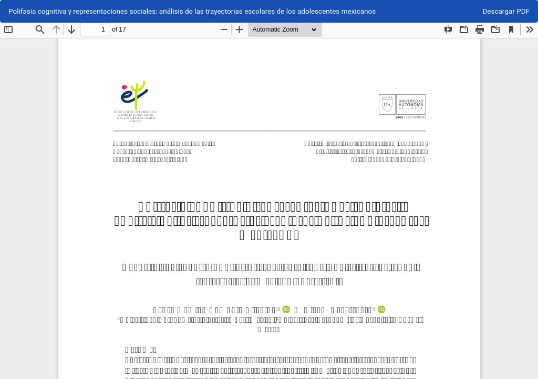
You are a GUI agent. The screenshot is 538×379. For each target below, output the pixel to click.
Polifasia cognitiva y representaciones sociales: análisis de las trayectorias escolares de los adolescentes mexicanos (192, 11)
